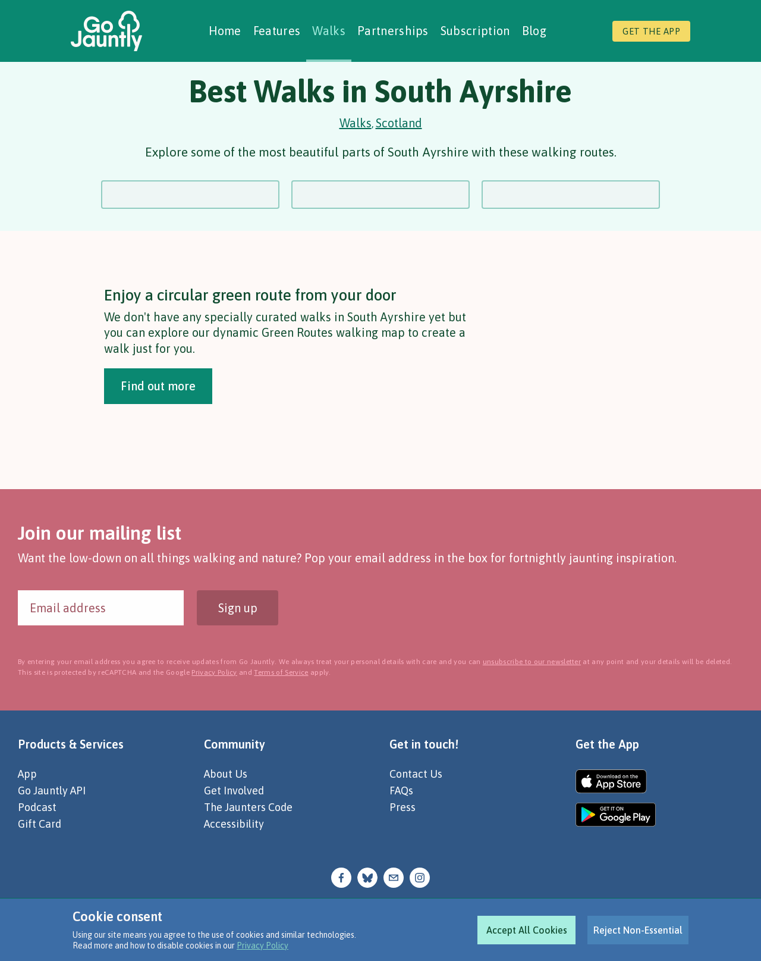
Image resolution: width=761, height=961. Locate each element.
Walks (328, 30)
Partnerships (393, 30)
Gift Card (39, 824)
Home (225, 30)
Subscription (475, 30)
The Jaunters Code (248, 807)
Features (277, 30)
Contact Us (415, 774)
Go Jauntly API (52, 790)
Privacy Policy (262, 945)
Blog (534, 30)
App (27, 774)
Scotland (399, 123)
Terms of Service (281, 672)
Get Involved (234, 790)
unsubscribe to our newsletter (532, 662)
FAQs (401, 790)
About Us (225, 774)
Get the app (651, 31)
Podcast (37, 807)
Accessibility (234, 824)
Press (402, 807)
